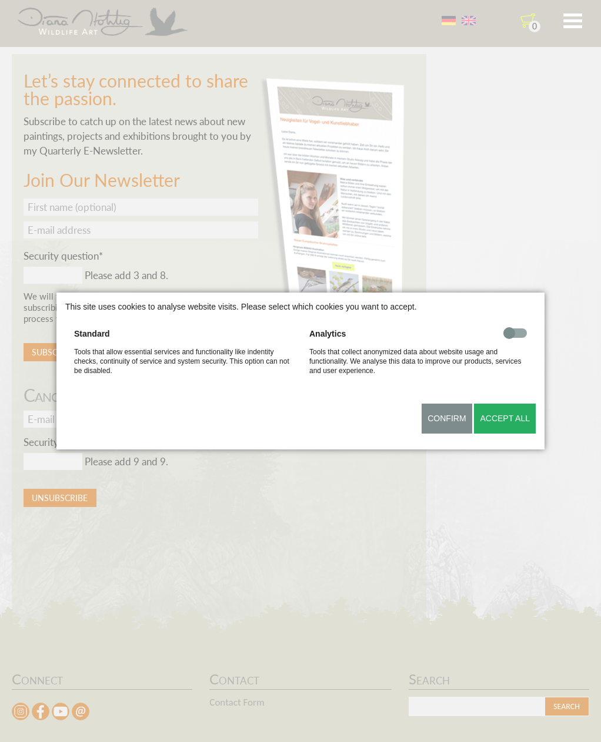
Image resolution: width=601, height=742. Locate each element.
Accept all (505, 418)
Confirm (447, 418)
